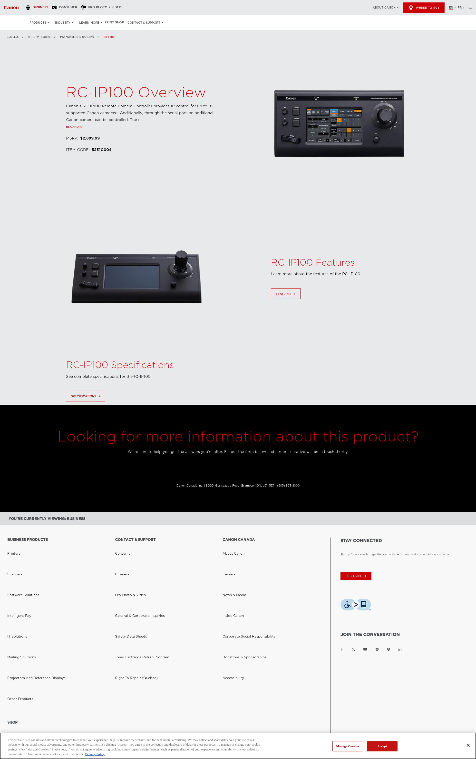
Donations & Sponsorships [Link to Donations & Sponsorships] (239, 580)
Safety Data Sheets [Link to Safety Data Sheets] (127, 574)
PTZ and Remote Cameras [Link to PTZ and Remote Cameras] (77, 37)
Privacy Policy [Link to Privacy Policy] (82, 682)
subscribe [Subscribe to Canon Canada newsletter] (357, 576)
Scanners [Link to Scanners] (13, 553)
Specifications (86, 418)
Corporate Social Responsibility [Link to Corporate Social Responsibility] (242, 574)
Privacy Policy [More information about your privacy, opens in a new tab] (95, 754)
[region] (238, 746)
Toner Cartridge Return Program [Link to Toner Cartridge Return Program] (135, 580)
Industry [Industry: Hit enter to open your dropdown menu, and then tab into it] (62, 22)
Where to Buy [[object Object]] (423, 7)
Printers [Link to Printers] (12, 546)
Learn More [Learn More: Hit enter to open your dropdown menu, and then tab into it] (89, 22)
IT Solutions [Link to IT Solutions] (14, 574)
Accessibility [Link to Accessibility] (230, 587)
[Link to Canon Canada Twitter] (353, 649)
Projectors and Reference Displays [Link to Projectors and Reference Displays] (29, 587)
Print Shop (117, 22)
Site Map (130, 682)
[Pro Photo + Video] (109, 7)
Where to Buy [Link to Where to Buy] (16, 639)
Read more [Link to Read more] (74, 149)
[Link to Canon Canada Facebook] (341, 649)
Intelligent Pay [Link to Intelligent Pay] (16, 567)
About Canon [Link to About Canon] (231, 546)
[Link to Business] (11, 7)
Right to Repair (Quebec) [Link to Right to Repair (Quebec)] (131, 587)
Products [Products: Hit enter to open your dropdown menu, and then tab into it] (37, 22)
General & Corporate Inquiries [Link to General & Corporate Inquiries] (133, 567)
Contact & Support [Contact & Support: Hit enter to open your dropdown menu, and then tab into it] (148, 22)
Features (286, 315)
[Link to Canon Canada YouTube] (365, 649)
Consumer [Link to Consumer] (121, 546)
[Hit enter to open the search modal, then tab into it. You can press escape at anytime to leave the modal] (469, 8)
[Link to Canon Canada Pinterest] (388, 649)
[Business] (40, 7)
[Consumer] (71, 7)
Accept (382, 746)
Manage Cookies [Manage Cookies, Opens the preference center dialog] (347, 746)
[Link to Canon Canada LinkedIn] (399, 649)
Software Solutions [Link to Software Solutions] (19, 560)
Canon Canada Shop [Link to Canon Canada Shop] (20, 632)
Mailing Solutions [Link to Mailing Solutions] (18, 580)
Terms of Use (107, 682)
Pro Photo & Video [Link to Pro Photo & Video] (126, 560)
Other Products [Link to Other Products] (39, 37)
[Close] (468, 745)
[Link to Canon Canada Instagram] (377, 649)
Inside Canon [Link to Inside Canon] (231, 567)
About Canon (384, 7)
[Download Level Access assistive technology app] (355, 606)
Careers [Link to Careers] (227, 553)
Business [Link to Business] (13, 37)
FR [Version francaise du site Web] (460, 7)
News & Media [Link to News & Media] (231, 560)
